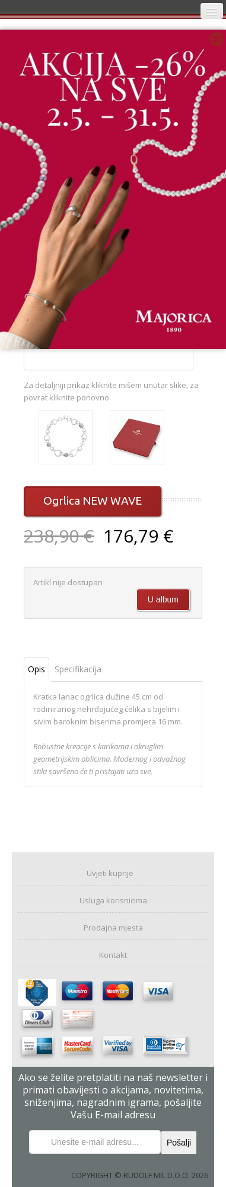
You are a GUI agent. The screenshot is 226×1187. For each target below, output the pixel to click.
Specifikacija (78, 669)
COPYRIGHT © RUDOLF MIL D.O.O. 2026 (139, 1175)
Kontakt (113, 954)
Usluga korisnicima (113, 900)
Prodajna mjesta (113, 927)
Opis (36, 669)
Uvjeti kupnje (110, 873)
